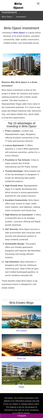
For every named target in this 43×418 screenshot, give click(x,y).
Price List (21, 358)
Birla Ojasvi (19, 33)
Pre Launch (21, 331)
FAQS (21, 387)
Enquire (21, 415)
